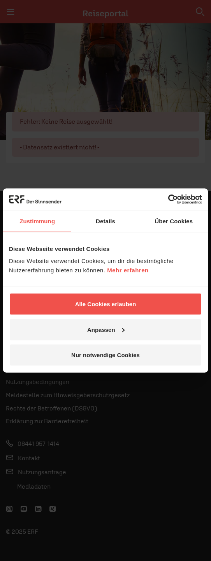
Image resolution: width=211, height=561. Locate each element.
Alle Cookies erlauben (105, 304)
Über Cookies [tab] (174, 220)
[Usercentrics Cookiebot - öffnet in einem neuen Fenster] (168, 200)
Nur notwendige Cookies (105, 355)
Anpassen (106, 329)
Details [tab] (105, 220)
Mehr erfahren (128, 270)
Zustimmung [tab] (37, 220)
